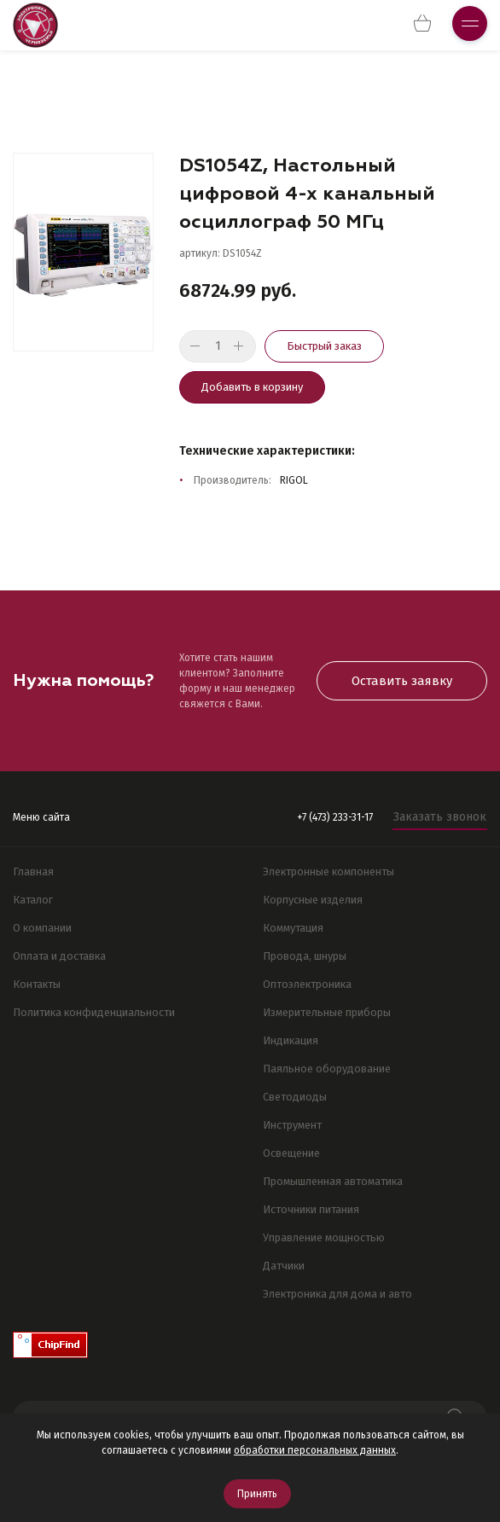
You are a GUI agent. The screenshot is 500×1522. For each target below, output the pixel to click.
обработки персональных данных (315, 1450)
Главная (33, 871)
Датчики (284, 1265)
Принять (257, 1494)
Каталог (33, 899)
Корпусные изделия (313, 899)
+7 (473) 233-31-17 (335, 817)
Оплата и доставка (59, 956)
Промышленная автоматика (333, 1181)
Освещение (291, 1153)
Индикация (290, 1040)
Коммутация (293, 927)
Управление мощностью (324, 1237)
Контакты (37, 984)
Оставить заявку (402, 680)
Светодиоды (295, 1096)
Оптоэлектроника (307, 984)
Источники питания (311, 1209)
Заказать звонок (439, 817)
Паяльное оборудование (327, 1068)
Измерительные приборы (327, 1012)
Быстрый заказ (324, 346)
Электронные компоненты (328, 871)
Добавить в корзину (252, 386)
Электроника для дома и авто (337, 1293)
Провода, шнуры (304, 956)
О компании (42, 927)
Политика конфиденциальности (94, 1012)
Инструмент (292, 1124)
